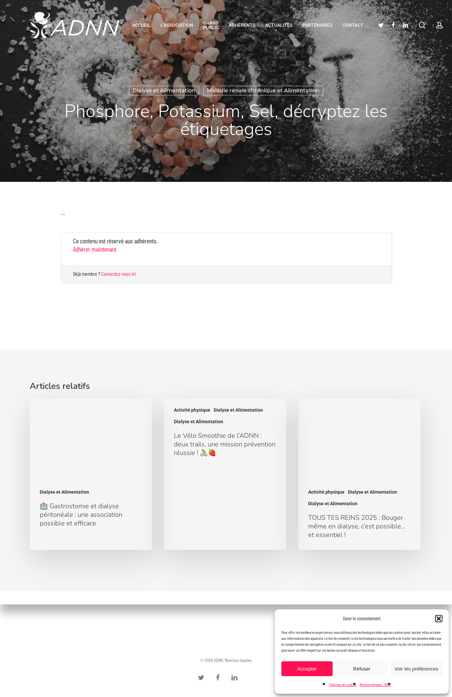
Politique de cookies (342, 684)
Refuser (362, 669)
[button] (438, 618)
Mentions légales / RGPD (375, 684)
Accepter (307, 669)
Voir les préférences (416, 669)
